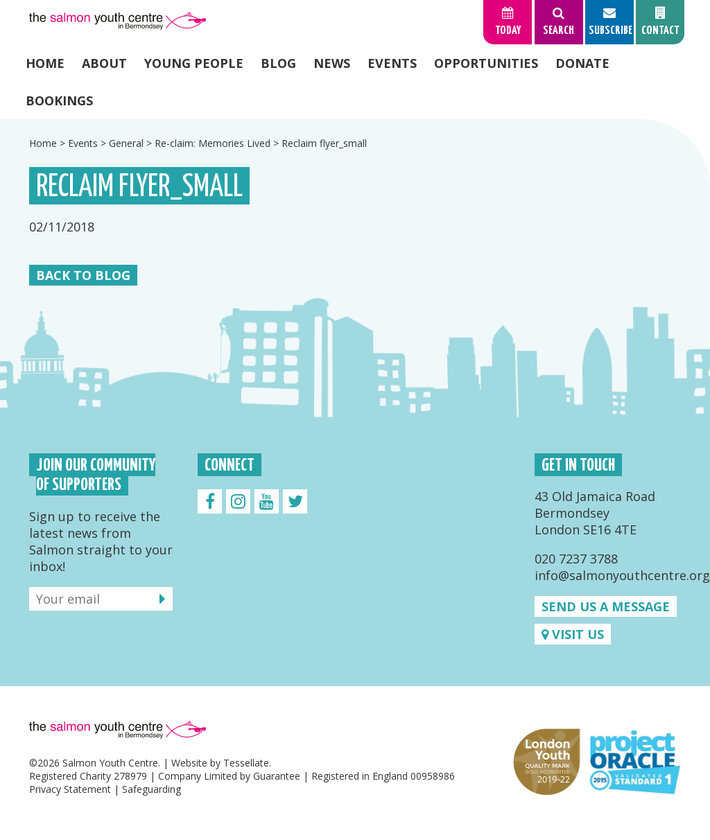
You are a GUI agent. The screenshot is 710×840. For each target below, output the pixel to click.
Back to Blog (83, 275)
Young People (193, 63)
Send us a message (606, 606)
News (331, 63)
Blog (278, 63)
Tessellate (246, 762)
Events (392, 63)
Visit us (573, 634)
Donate (582, 63)
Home (45, 63)
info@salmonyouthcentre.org (622, 575)
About (104, 63)
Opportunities (486, 63)
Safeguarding (151, 789)
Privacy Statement (70, 789)
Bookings (59, 100)
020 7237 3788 (576, 558)
